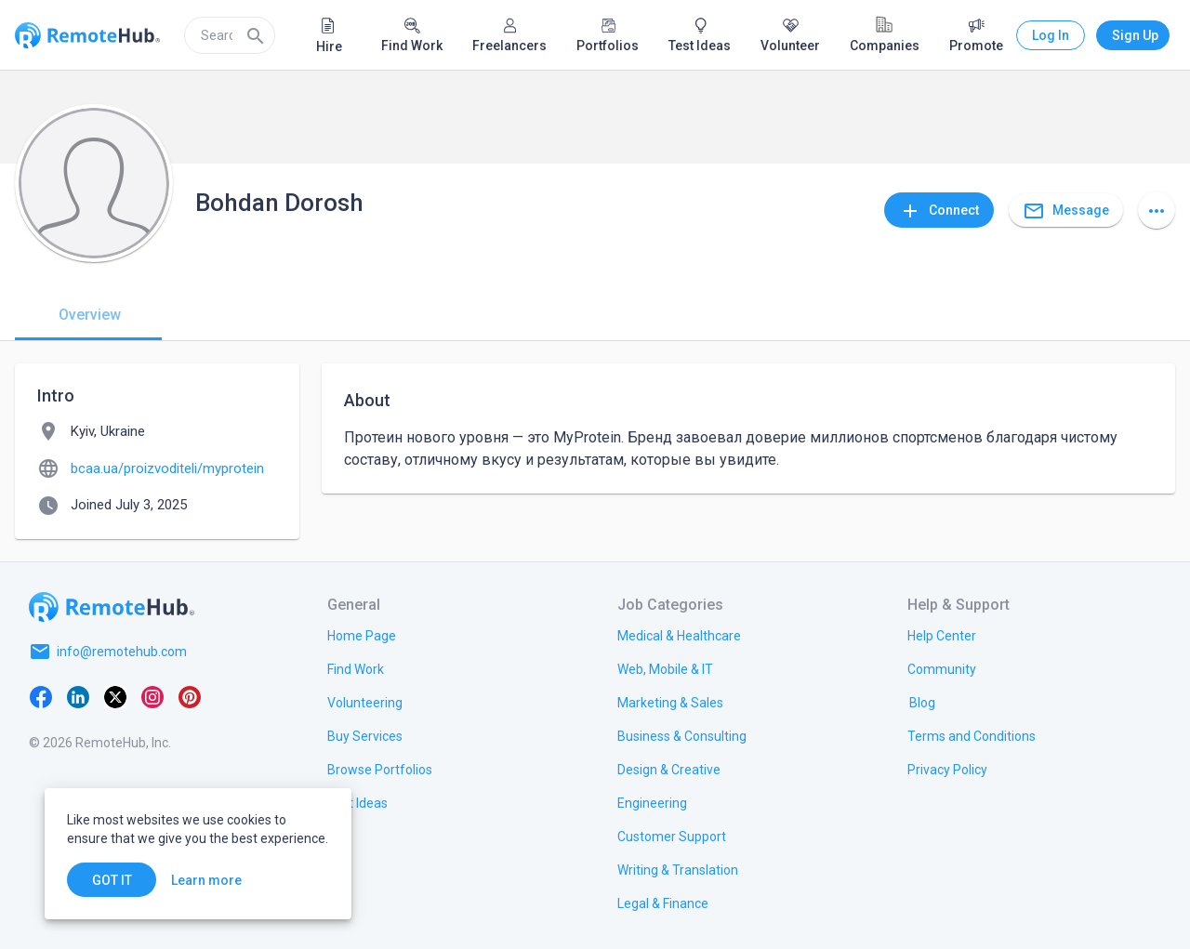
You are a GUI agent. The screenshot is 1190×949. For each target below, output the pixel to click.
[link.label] (941, 635)
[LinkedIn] (78, 696)
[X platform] (115, 696)
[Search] (255, 35)
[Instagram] (152, 696)
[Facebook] (41, 696)
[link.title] (361, 635)
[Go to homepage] (111, 607)
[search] (229, 35)
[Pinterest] (189, 696)
